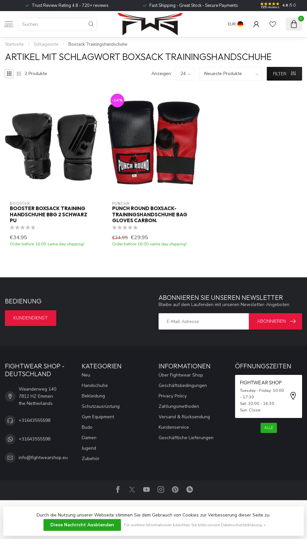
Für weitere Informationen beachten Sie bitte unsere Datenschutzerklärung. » (194, 525)
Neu (86, 375)
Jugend (89, 448)
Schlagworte (46, 44)
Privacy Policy (173, 396)
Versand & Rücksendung (184, 417)
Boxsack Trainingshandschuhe (98, 44)
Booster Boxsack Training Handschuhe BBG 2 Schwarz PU (48, 214)
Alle (268, 427)
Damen (89, 438)
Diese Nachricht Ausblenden (82, 525)
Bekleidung (93, 396)
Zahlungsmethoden (179, 406)
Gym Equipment (98, 417)
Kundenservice (174, 427)
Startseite (14, 44)
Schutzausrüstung (101, 406)
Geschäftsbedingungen (183, 385)
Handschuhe (95, 385)
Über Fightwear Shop (181, 375)
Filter (284, 74)
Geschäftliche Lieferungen (186, 438)
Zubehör (90, 458)
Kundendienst (30, 318)
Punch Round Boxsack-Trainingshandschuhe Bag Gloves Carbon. (149, 214)
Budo (87, 427)
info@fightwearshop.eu (43, 457)
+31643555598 (34, 420)
